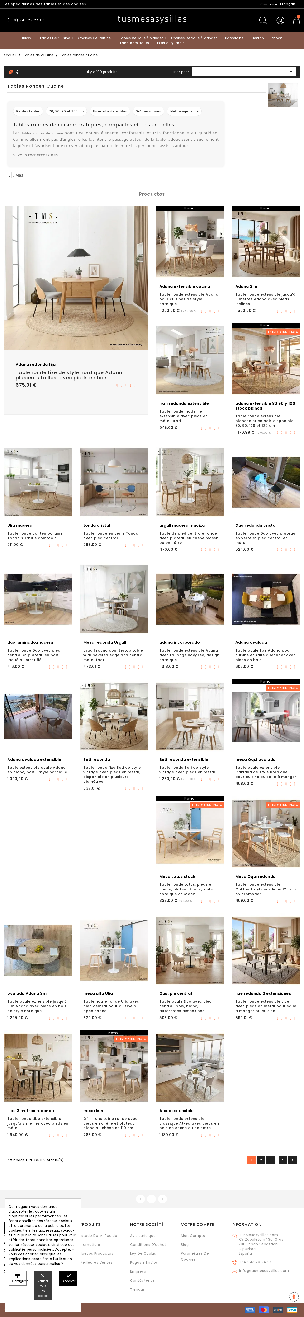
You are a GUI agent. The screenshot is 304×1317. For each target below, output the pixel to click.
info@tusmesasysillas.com (264, 1270)
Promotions (90, 1244)
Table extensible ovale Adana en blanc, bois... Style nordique (37, 770)
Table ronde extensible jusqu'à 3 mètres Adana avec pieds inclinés (265, 299)
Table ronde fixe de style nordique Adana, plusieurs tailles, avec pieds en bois (70, 375)
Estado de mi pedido (98, 1235)
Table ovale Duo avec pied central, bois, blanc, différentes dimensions (185, 1006)
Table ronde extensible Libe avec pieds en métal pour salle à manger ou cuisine (265, 1006)
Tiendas (137, 1289)
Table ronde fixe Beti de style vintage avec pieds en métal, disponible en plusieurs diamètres (112, 774)
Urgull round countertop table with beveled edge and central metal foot (113, 655)
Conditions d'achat (148, 1244)
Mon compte (193, 1235)
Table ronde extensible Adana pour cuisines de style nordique (188, 299)
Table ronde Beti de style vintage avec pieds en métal (187, 770)
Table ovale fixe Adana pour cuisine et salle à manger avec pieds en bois (265, 655)
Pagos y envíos (144, 1262)
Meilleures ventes (96, 1262)
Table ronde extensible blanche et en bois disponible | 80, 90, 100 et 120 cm (265, 421)
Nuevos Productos (96, 1253)
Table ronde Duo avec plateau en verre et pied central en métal (265, 538)
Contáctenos (142, 1280)
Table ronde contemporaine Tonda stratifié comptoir (35, 535)
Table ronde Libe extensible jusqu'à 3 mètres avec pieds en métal (37, 1123)
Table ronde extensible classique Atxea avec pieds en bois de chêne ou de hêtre (189, 1123)
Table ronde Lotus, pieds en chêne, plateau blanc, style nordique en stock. (186, 889)
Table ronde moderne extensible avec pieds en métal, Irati (183, 416)
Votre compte (197, 1224)
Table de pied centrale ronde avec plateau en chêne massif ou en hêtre (189, 538)
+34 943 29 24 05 (255, 1262)
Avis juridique (143, 1235)
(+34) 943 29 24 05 (26, 20)
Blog (185, 1244)
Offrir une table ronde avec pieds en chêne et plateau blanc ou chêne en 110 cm (110, 1123)
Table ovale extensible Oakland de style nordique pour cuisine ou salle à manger (265, 772)
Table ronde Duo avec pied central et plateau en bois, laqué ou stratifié (34, 655)
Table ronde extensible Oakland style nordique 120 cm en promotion (265, 889)
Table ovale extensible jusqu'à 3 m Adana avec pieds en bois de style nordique (37, 1006)
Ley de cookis (143, 1253)
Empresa (138, 1271)
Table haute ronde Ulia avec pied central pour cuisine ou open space (111, 1006)
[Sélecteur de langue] (289, 4)
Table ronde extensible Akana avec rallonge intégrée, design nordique (189, 655)
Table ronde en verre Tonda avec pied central (110, 535)
